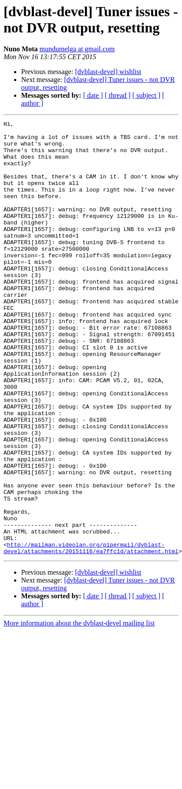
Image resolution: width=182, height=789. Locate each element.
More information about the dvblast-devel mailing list (79, 710)
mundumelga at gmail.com (77, 49)
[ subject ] (146, 95)
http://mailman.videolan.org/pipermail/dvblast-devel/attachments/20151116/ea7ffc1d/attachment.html (91, 634)
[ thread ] (118, 95)
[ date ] (93, 95)
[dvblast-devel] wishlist (108, 71)
